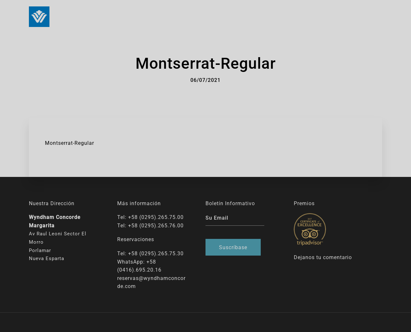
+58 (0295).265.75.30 (156, 253)
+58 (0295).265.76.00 (156, 226)
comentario (337, 257)
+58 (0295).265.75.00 (156, 217)
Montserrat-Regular (69, 143)
